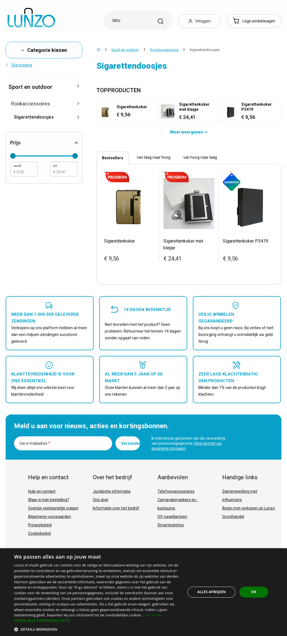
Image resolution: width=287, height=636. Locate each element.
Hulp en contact (41, 491)
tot (55, 166)
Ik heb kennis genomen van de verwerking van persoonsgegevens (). (188, 443)
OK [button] (253, 591)
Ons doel (100, 499)
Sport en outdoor (125, 50)
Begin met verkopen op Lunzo (248, 508)
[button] (97, 620)
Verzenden (130, 443)
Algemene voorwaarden (49, 516)
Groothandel (233, 516)
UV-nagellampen (172, 516)
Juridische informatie (112, 491)
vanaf (17, 166)
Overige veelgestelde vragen (53, 508)
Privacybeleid (40, 525)
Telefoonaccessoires (176, 491)
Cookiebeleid (39, 533)
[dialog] (143, 592)
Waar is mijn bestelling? (48, 499)
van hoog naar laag (200, 157)
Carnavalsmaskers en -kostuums (178, 503)
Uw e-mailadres (35, 443)
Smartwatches (171, 525)
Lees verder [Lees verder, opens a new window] (152, 615)
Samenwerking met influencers (239, 495)
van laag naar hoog (153, 157)
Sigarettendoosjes (47, 117)
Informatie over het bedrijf (116, 508)
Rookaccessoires (164, 50)
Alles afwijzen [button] (211, 591)
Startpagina (19, 65)
